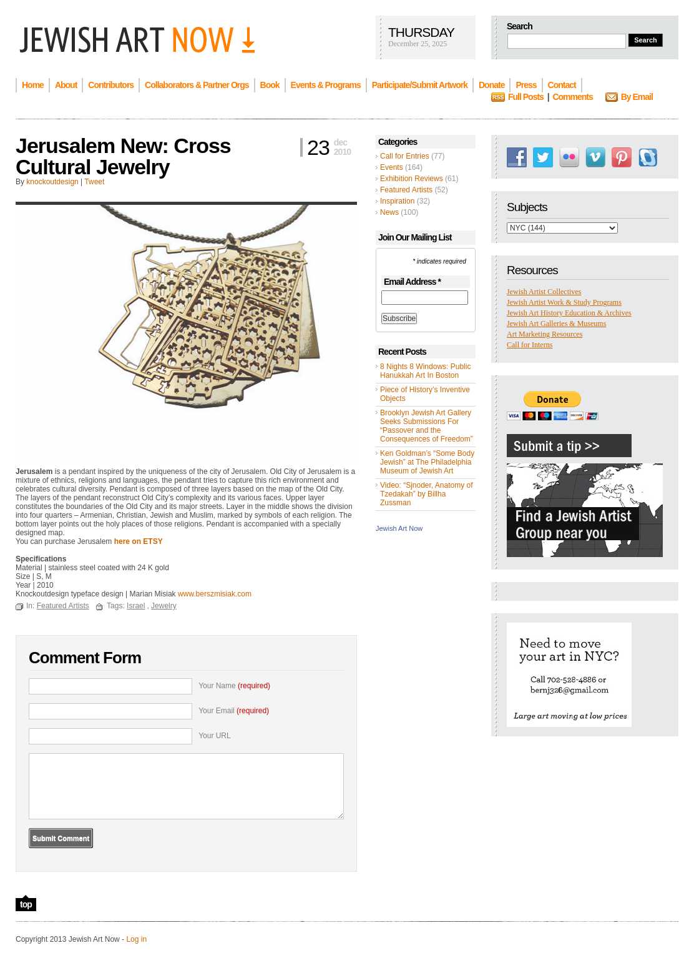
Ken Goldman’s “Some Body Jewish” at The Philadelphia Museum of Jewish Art (427, 462)
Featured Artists (406, 189)
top (26, 904)
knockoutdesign (52, 181)
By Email (637, 97)
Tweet (94, 181)
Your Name (234, 685)
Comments (572, 97)
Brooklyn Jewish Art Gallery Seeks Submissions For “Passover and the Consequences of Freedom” (426, 425)
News (389, 212)
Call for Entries (404, 156)
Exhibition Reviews (411, 178)
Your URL (214, 735)
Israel (136, 605)
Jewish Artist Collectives (544, 291)
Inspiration (397, 201)
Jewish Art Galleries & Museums (556, 323)
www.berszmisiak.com (215, 594)
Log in (136, 939)
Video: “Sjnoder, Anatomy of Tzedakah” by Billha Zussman (426, 494)
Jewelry (164, 605)
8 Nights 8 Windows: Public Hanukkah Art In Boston (425, 371)
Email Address (412, 282)
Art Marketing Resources (544, 334)
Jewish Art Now (399, 528)
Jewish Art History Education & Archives (569, 313)
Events (391, 167)
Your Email (233, 710)
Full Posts (526, 97)
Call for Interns (529, 344)
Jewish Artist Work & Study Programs (564, 302)
